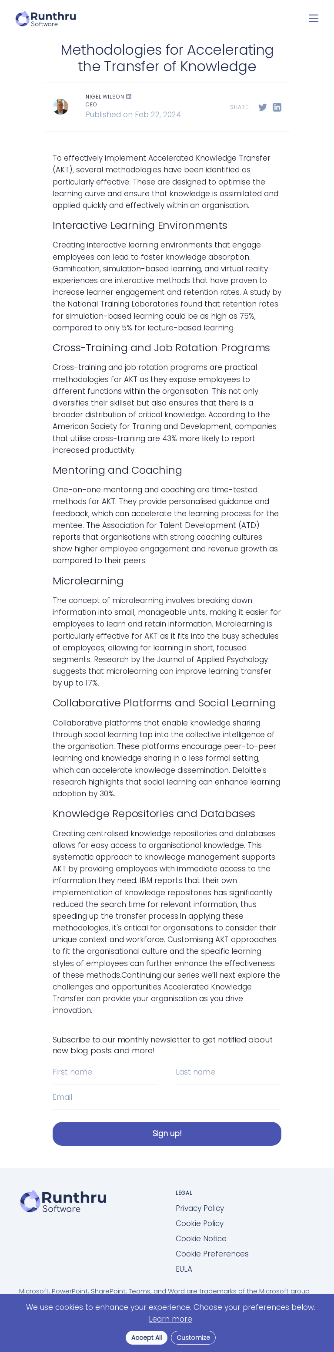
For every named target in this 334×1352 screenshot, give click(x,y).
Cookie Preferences (212, 1254)
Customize (193, 1337)
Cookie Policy (200, 1223)
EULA (184, 1269)
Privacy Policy (200, 1208)
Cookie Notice (201, 1238)
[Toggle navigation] (314, 18)
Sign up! (167, 1133)
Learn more (170, 1319)
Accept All (146, 1337)
